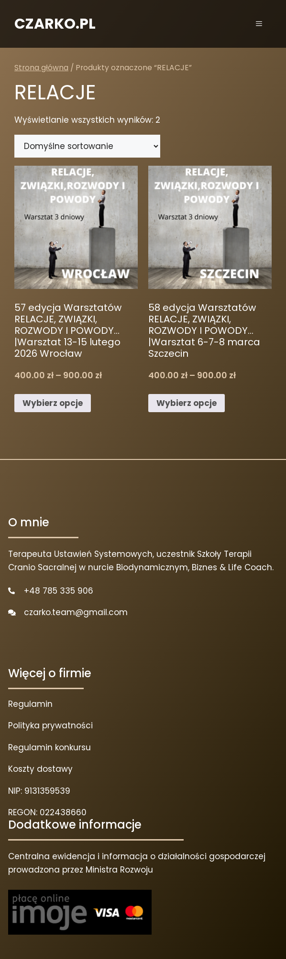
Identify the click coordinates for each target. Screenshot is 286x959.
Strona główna (41, 68)
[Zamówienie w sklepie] (87, 146)
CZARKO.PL (55, 24)
